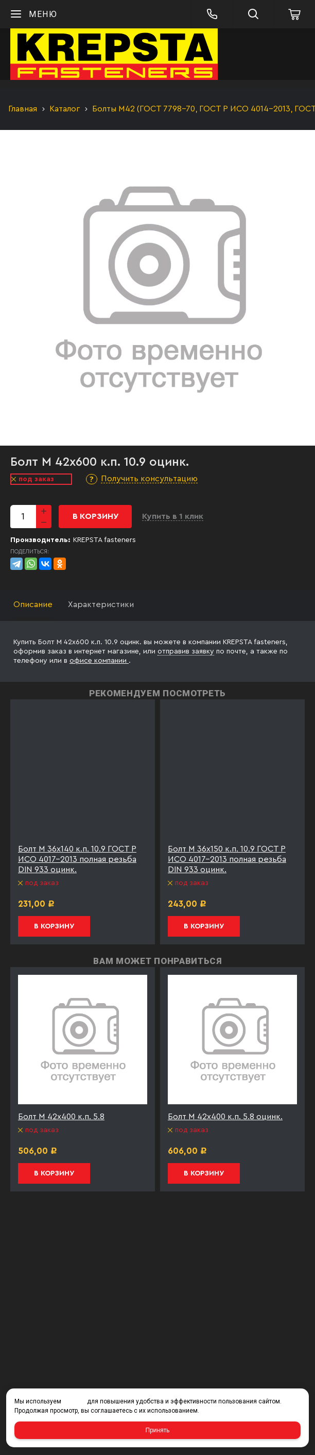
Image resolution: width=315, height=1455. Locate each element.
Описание (32, 604)
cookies (74, 1401)
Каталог (64, 109)
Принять (158, 1430)
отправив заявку (185, 651)
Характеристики (101, 604)
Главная (22, 109)
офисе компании (99, 660)
